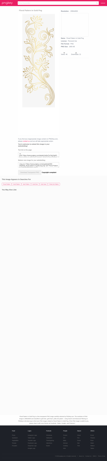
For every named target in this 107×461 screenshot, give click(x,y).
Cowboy (65, 445)
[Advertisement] (38, 121)
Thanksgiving (50, 440)
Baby (64, 440)
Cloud (79, 435)
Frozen (65, 435)
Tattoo (92, 448)
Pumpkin (14, 445)
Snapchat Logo (32, 445)
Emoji (92, 435)
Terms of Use (101, 456)
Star (78, 443)
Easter (48, 445)
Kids (64, 448)
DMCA (94, 456)
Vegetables (15, 440)
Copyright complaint (49, 172)
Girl (64, 438)
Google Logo (31, 448)
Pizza (13, 435)
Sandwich (15, 438)
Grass (79, 440)
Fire (78, 438)
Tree (78, 445)
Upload (103, 3)
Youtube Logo (32, 440)
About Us (81, 456)
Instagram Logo (32, 435)
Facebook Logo (32, 443)
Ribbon (92, 445)
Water (92, 443)
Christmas (49, 435)
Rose (91, 440)
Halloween (49, 438)
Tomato (14, 443)
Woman (65, 443)
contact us (26, 141)
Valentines (49, 443)
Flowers (92, 438)
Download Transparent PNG (29, 172)
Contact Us (88, 456)
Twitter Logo (31, 438)
